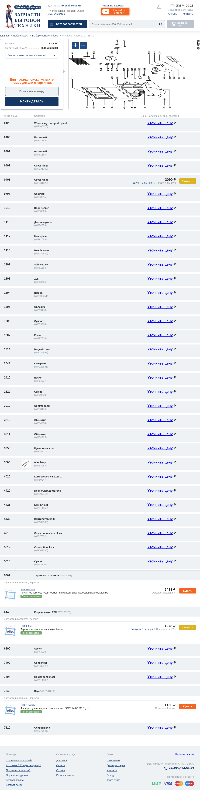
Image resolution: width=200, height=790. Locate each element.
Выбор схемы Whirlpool (45, 35)
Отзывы (172, 14)
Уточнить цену (160, 123)
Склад (110, 775)
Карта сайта (113, 780)
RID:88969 (26, 626)
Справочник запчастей (19, 760)
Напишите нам (184, 754)
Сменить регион (57, 14)
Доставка (61, 760)
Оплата (60, 765)
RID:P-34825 (27, 705)
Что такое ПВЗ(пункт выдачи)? (23, 765)
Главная (4, 35)
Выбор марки (20, 35)
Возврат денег (14, 785)
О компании (113, 760)
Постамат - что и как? (18, 770)
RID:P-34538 (27, 589)
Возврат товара (15, 780)
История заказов (65, 775)
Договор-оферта (116, 765)
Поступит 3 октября (142, 182)
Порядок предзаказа (17, 775)
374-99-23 (181, 5)
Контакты (188, 14)
